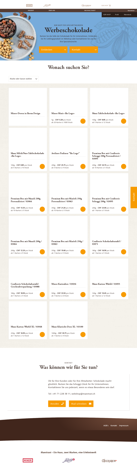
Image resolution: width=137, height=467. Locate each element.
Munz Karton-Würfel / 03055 (106, 284)
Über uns (52, 10)
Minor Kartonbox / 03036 (63, 284)
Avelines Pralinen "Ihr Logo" (65, 153)
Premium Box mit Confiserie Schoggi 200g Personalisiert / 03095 (106, 156)
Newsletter (131, 10)
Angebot (31, 10)
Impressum (123, 425)
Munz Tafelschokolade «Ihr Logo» (108, 113)
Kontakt (76, 49)
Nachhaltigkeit (89, 10)
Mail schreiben (81, 403)
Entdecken (46, 49)
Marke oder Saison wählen (21, 79)
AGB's (105, 425)
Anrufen (57, 403)
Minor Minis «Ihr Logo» (63, 113)
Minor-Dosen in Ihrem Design (25, 113)
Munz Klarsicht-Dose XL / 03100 (67, 327)
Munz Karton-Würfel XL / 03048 (26, 327)
